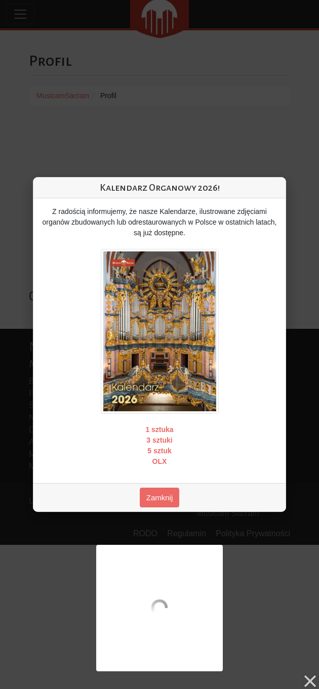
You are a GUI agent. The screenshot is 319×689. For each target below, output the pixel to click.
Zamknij (159, 497)
